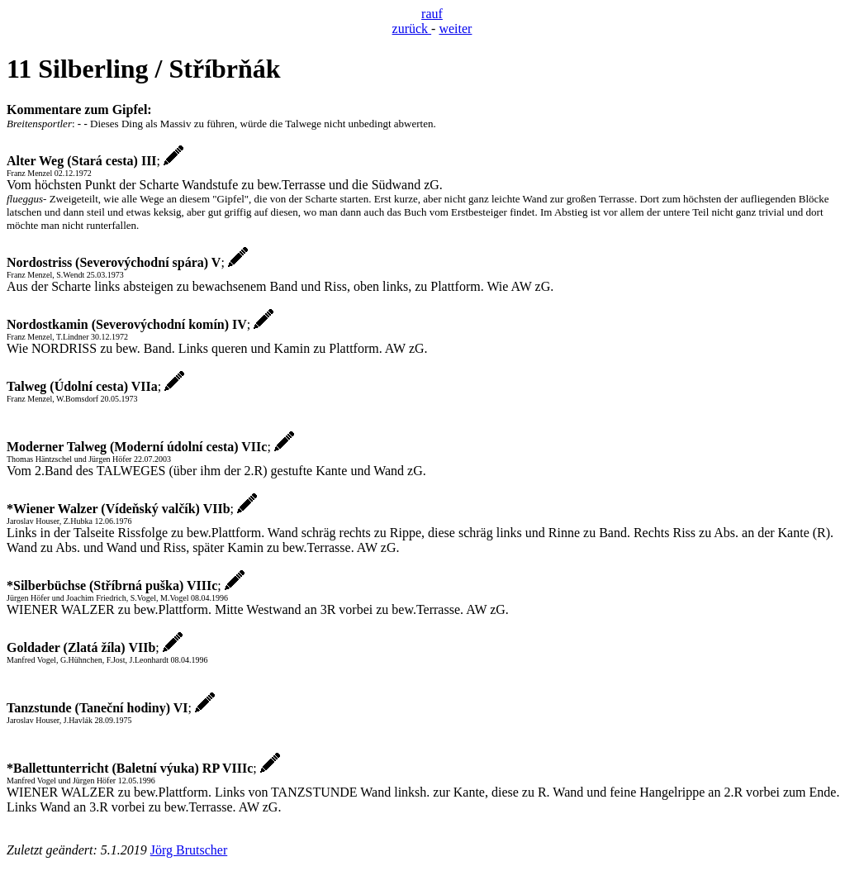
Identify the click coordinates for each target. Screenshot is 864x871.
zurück (412, 28)
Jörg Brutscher (188, 850)
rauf (432, 14)
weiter (455, 28)
